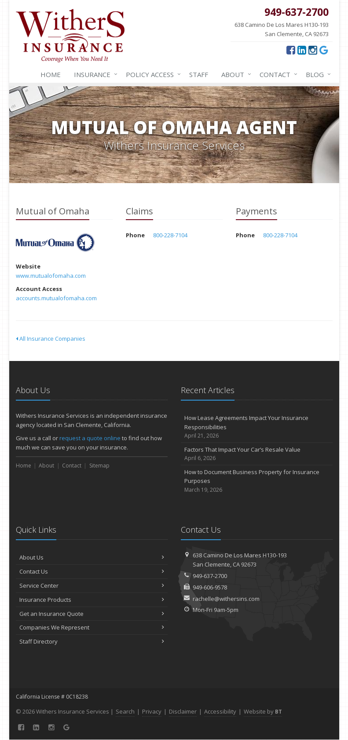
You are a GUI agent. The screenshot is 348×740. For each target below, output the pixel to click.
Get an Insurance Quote (91, 614)
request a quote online (90, 438)
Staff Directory (91, 641)
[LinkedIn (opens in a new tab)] (301, 50)
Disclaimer (183, 711)
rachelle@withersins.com (226, 599)
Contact (277, 74)
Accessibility (220, 711)
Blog (316, 74)
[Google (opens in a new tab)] (323, 50)
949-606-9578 (210, 587)
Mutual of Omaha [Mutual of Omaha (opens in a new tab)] (55, 243)
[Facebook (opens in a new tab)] (290, 50)
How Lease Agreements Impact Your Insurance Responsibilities (256, 427)
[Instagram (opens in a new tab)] (312, 50)
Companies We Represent (91, 627)
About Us (91, 557)
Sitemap (99, 465)
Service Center (91, 585)
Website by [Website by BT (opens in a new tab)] (263, 711)
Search (125, 711)
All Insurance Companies (50, 338)
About (234, 74)
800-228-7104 (170, 235)
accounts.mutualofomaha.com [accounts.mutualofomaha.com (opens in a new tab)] (56, 298)
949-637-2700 (210, 576)
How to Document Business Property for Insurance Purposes (256, 481)
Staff (198, 74)
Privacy (151, 711)
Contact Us (91, 571)
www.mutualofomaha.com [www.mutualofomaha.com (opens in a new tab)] (51, 276)
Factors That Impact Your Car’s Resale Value (256, 454)
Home (50, 74)
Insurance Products (91, 600)
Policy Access (151, 74)
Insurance (94, 74)
